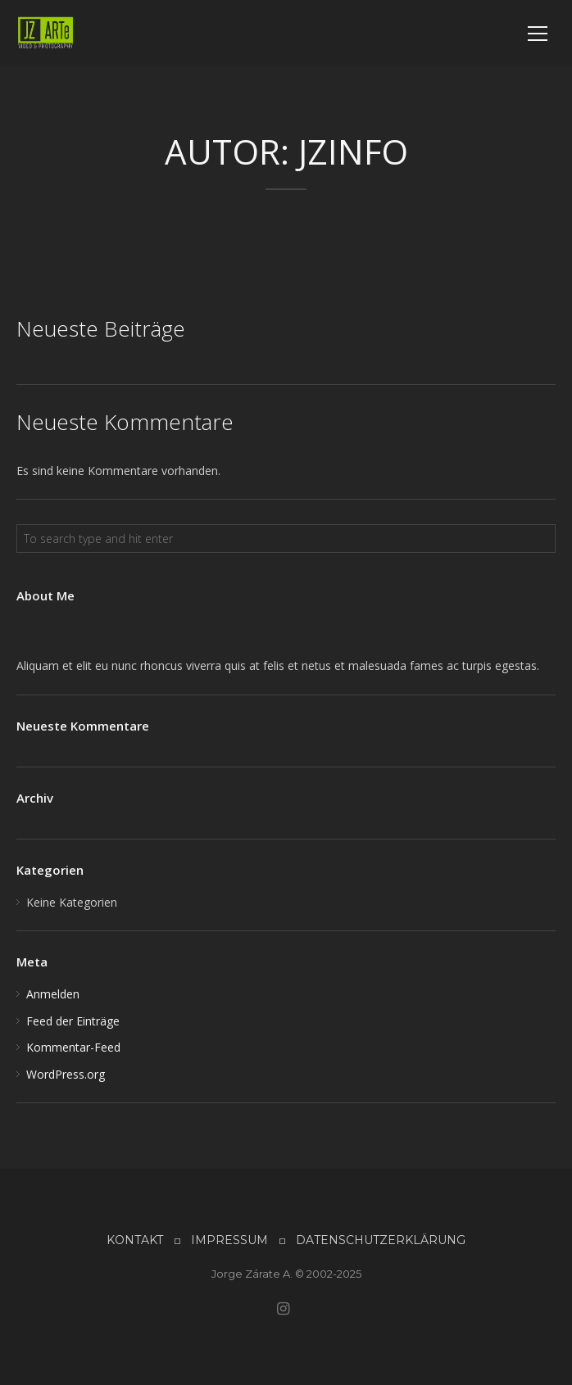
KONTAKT (135, 1240)
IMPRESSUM (229, 1240)
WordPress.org (65, 1074)
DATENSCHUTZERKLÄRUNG (380, 1240)
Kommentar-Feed (73, 1047)
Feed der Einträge (73, 1021)
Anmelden (52, 994)
